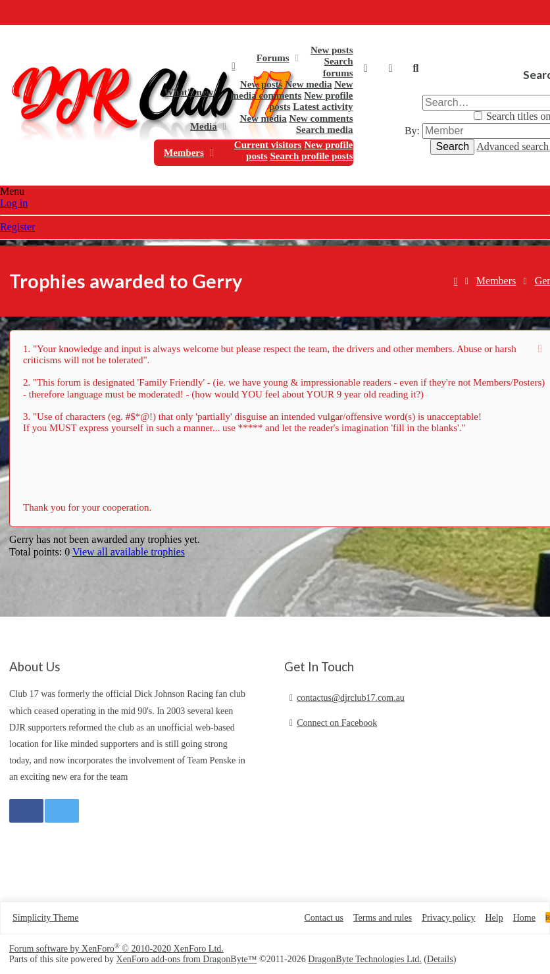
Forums (273, 58)
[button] (296, 58)
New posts (332, 50)
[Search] (416, 68)
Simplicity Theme (45, 918)
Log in (14, 203)
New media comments (292, 90)
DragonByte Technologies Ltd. (365, 959)
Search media (324, 129)
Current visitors (268, 145)
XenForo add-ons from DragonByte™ (186, 959)
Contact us (323, 918)
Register (17, 226)
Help (494, 918)
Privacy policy (448, 918)
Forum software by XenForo (116, 949)
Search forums (338, 67)
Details (440, 959)
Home (233, 66)
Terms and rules (382, 918)
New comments (321, 118)
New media (308, 84)
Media (203, 126)
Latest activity (323, 106)
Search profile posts (311, 156)
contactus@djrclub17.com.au (351, 698)
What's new (188, 92)
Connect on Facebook (337, 723)
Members (184, 152)
